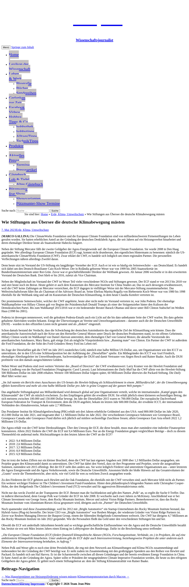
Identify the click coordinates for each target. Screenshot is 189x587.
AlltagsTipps (26, 136)
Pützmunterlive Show (18, 191)
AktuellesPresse (16, 157)
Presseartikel (26, 169)
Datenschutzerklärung (15, 583)
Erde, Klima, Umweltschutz (67, 214)
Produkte (16, 145)
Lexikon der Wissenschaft (19, 66)
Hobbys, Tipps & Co (18, 119)
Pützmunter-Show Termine (38, 203)
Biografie (24, 83)
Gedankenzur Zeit (17, 100)
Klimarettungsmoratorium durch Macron (103, 576)
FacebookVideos (17, 109)
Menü (6, 47)
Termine (23, 165)
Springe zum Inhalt (22, 47)
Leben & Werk (15, 76)
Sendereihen (26, 93)
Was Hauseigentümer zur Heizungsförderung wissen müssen (39, 576)
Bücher (22, 88)
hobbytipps (25, 131)
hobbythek (24, 126)
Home (14, 57)
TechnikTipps (27, 141)
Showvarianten (28, 198)
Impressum (37, 583)
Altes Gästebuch (29, 184)
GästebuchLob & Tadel (19, 177)
